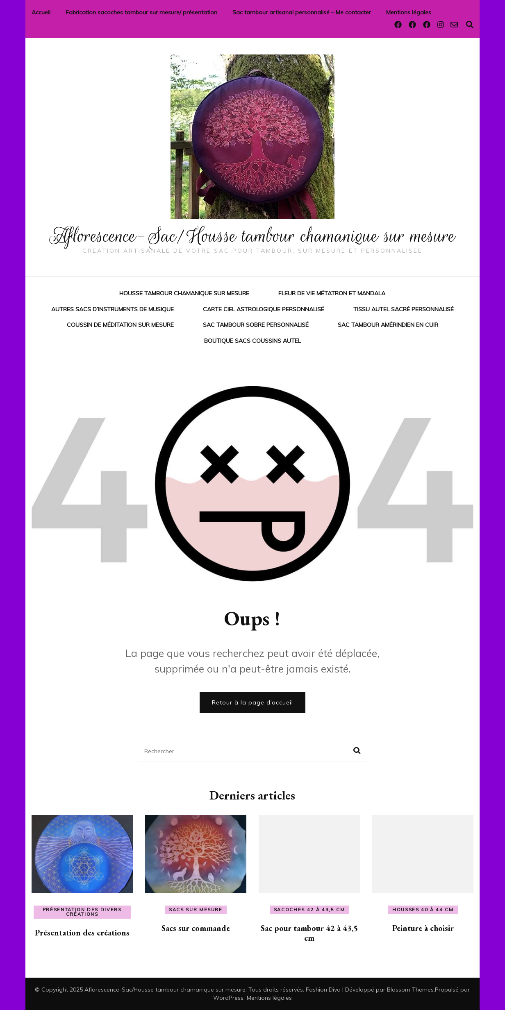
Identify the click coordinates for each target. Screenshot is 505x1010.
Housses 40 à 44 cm (423, 909)
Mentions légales (408, 12)
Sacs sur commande (196, 927)
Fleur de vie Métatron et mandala (331, 293)
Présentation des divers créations (82, 911)
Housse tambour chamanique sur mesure (184, 293)
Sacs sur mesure (196, 909)
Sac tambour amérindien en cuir (388, 324)
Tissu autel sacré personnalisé (403, 309)
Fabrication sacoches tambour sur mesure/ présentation (141, 12)
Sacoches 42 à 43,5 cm (309, 909)
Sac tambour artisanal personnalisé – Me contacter (301, 12)
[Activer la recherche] (469, 25)
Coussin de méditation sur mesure (120, 324)
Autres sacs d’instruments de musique (112, 309)
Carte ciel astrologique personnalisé (263, 309)
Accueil (41, 12)
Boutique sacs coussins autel (252, 340)
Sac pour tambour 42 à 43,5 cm (309, 932)
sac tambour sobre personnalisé (256, 324)
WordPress (228, 997)
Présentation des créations (82, 932)
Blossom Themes (410, 989)
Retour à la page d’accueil (252, 702)
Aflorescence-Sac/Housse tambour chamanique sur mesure (252, 235)
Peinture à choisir (423, 927)
